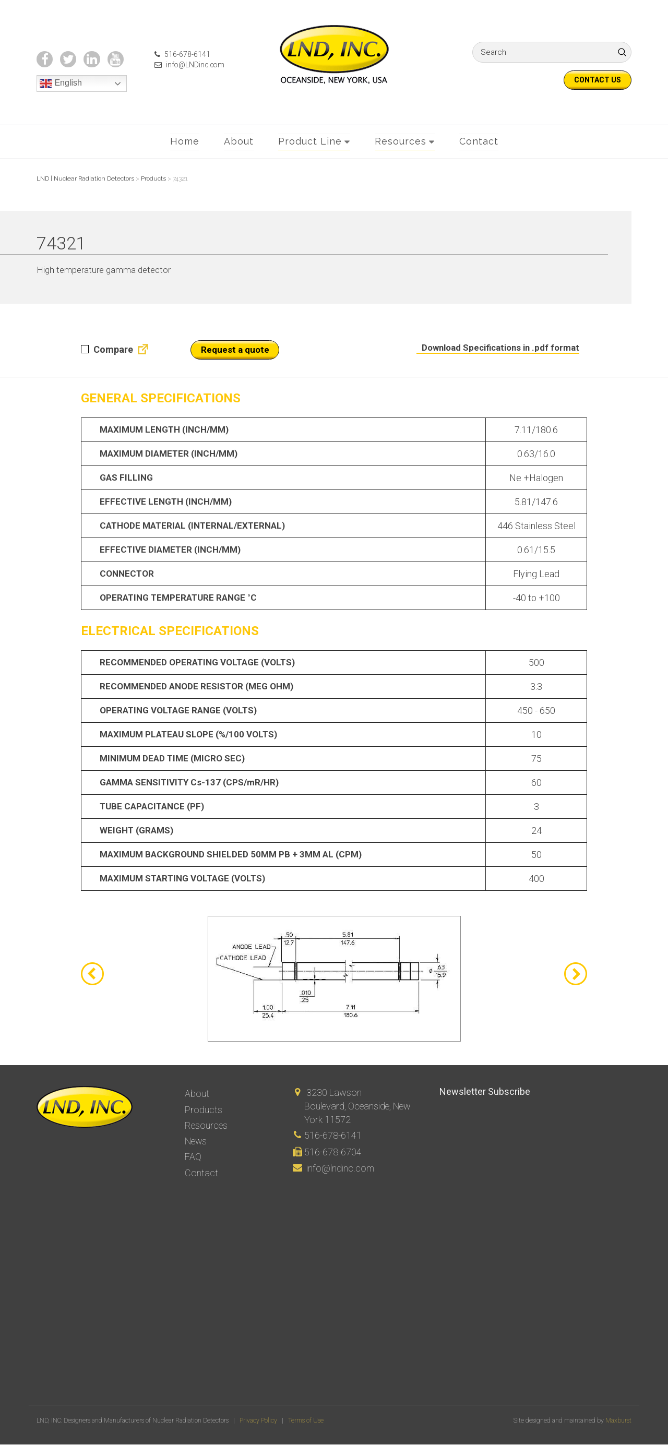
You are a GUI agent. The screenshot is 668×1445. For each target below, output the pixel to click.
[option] (334, 980)
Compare (107, 350)
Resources (400, 141)
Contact (478, 141)
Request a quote (235, 350)
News (196, 1141)
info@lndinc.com (340, 1168)
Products (203, 1109)
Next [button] (575, 974)
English (61, 84)
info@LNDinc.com (188, 65)
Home (184, 141)
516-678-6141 (180, 55)
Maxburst (618, 1421)
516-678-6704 (333, 1152)
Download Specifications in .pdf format (499, 348)
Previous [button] (92, 974)
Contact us (597, 80)
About (239, 141)
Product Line (310, 141)
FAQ (193, 1156)
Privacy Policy (258, 1421)
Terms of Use (306, 1421)
